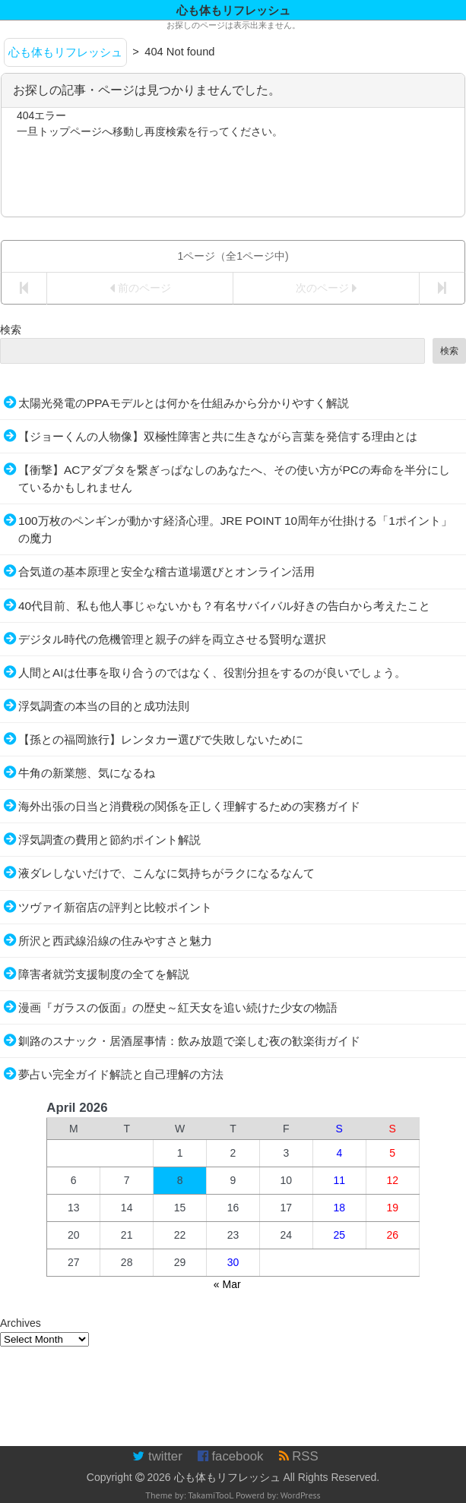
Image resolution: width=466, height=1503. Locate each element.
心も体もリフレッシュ (227, 1477)
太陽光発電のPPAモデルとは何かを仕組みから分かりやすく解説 (183, 402)
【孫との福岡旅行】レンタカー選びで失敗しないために (160, 739)
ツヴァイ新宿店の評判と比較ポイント (115, 907)
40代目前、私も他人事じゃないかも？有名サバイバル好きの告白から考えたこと (224, 605)
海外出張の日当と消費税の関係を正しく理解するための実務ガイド (189, 806)
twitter (157, 1456)
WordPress (301, 1495)
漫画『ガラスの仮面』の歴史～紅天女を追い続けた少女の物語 (178, 1007)
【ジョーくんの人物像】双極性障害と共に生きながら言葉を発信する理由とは (217, 436)
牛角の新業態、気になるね (86, 772)
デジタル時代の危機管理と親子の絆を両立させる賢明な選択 (172, 639)
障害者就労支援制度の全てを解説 (103, 974)
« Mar (227, 1284)
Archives (20, 1323)
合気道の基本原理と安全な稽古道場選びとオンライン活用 (166, 571)
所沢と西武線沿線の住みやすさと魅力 (115, 940)
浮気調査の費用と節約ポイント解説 (109, 839)
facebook (231, 1456)
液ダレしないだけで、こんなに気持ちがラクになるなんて (166, 873)
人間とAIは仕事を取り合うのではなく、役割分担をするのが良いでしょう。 (212, 672)
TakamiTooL (210, 1495)
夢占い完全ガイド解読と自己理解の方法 (120, 1074)
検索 (10, 330)
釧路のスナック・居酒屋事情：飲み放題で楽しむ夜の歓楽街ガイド (189, 1040)
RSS (299, 1456)
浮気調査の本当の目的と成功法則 (103, 705)
